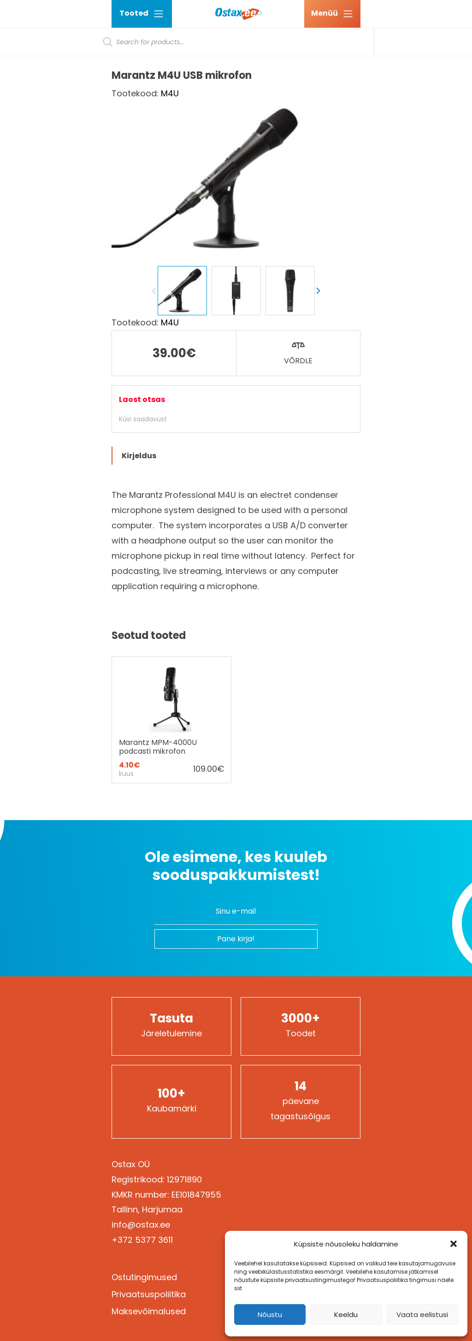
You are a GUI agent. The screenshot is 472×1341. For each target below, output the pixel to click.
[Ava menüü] (332, 14)
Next (318, 291)
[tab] (236, 456)
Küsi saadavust (143, 419)
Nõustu (270, 1314)
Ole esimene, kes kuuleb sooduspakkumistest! (236, 866)
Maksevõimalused (149, 1311)
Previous (154, 291)
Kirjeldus (139, 455)
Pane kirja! (235, 938)
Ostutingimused (144, 1277)
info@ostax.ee (141, 1224)
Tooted (141, 13)
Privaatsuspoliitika (149, 1294)
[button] (453, 1243)
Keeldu (346, 1314)
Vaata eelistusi (422, 1314)
